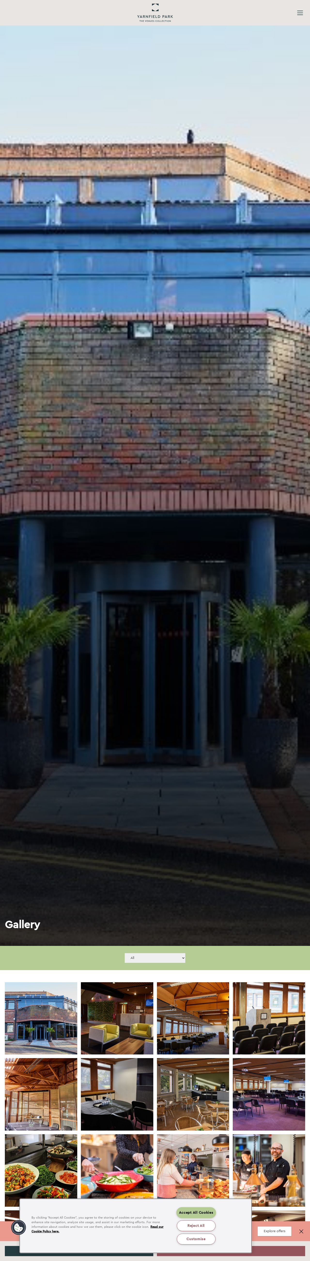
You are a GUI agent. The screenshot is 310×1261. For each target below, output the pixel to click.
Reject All (196, 1226)
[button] (18, 1227)
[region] (135, 1225)
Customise (195, 1239)
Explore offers (274, 1231)
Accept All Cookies (196, 1212)
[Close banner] (301, 1231)
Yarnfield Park (155, 13)
